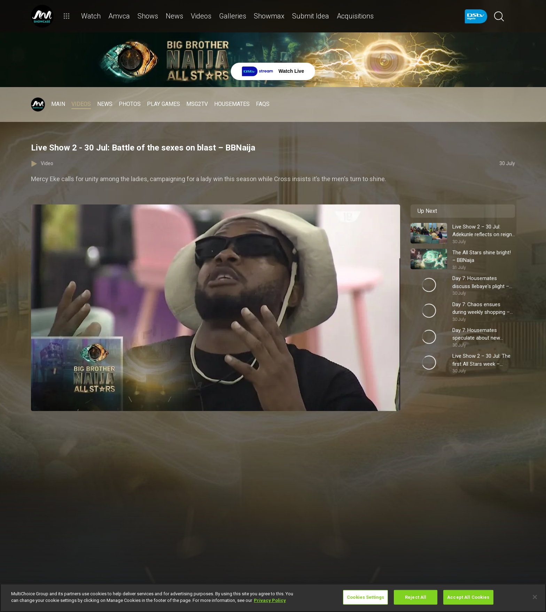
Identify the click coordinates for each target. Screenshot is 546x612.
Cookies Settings (365, 597)
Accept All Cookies (468, 597)
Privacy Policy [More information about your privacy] (270, 600)
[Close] (535, 597)
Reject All (415, 597)
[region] (273, 597)
